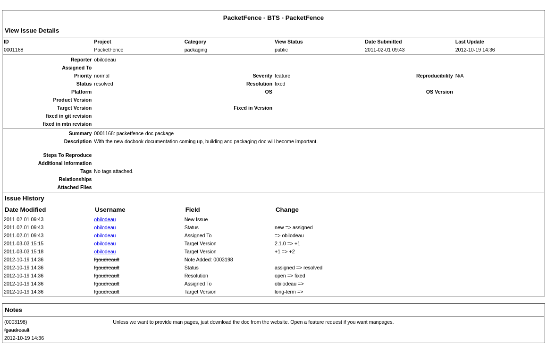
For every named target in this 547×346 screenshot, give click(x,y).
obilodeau (105, 219)
